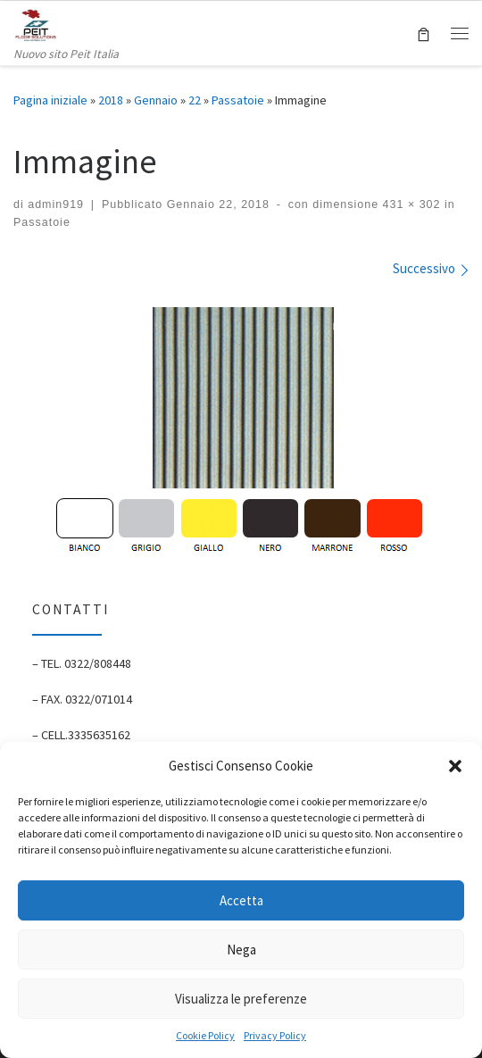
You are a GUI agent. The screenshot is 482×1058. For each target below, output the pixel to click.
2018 (110, 100)
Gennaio (156, 100)
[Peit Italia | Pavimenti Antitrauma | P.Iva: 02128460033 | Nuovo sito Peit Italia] (35, 22)
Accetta (241, 900)
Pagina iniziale (50, 100)
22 (194, 100)
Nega (241, 949)
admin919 (56, 204)
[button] (455, 766)
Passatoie (238, 100)
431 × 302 (409, 204)
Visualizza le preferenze (241, 998)
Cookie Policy (205, 1035)
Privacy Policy (275, 1035)
